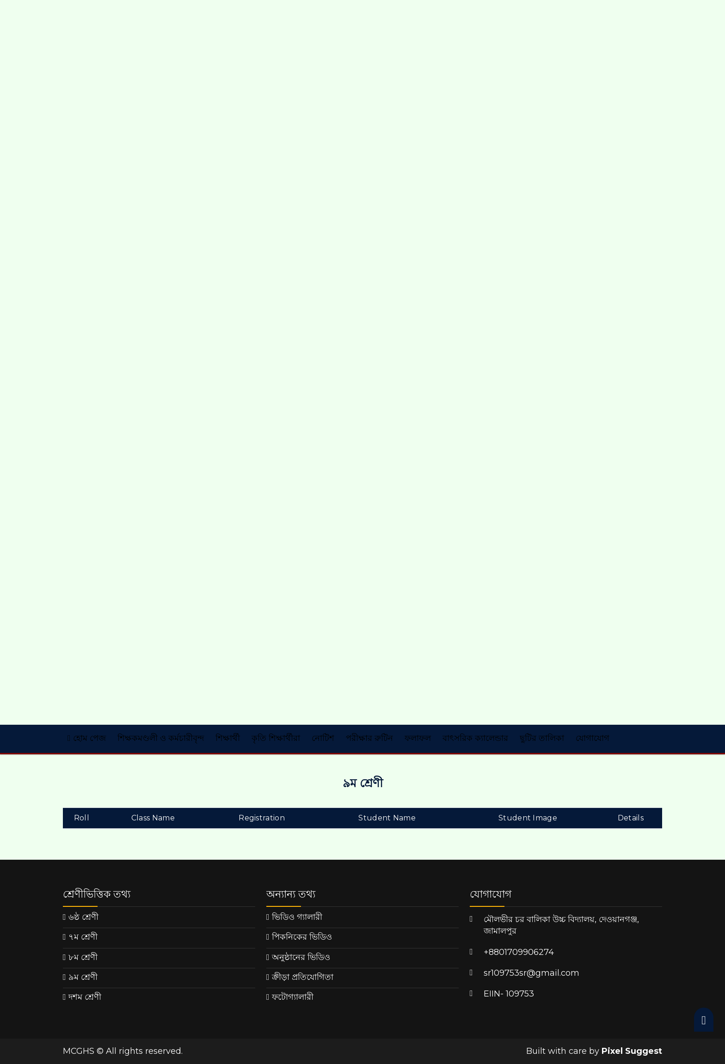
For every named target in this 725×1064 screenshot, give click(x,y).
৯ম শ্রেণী (83, 977)
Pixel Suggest (632, 1051)
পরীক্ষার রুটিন (369, 738)
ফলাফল (418, 738)
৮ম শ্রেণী (83, 957)
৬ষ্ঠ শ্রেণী (83, 917)
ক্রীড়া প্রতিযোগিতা (302, 977)
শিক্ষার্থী (227, 738)
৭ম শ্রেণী (83, 937)
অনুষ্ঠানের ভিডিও (301, 957)
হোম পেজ (87, 738)
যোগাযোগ (592, 738)
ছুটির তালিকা (542, 738)
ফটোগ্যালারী (292, 997)
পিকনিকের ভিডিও (302, 937)
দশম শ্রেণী (84, 997)
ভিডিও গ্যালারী (297, 917)
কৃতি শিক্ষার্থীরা (276, 738)
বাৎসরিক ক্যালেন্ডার (475, 738)
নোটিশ (323, 738)
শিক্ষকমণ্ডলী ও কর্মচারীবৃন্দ (160, 738)
